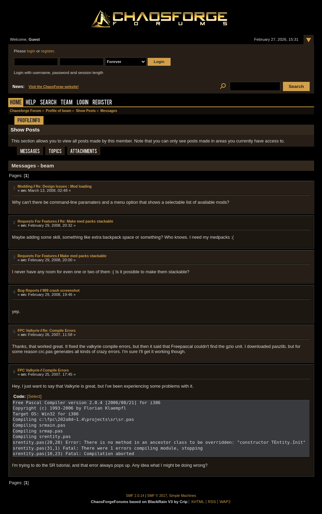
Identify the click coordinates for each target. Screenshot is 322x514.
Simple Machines (182, 496)
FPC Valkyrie (28, 330)
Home (16, 102)
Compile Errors (55, 370)
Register (102, 102)
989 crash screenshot (61, 290)
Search (48, 102)
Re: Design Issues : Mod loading (63, 186)
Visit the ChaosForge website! (54, 87)
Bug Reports (28, 290)
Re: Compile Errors (59, 330)
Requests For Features (37, 221)
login (31, 51)
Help (31, 102)
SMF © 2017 (157, 496)
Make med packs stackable (83, 256)
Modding (25, 186)
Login (82, 102)
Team (67, 102)
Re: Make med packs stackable (86, 221)
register (47, 51)
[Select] (34, 396)
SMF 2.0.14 (135, 496)
